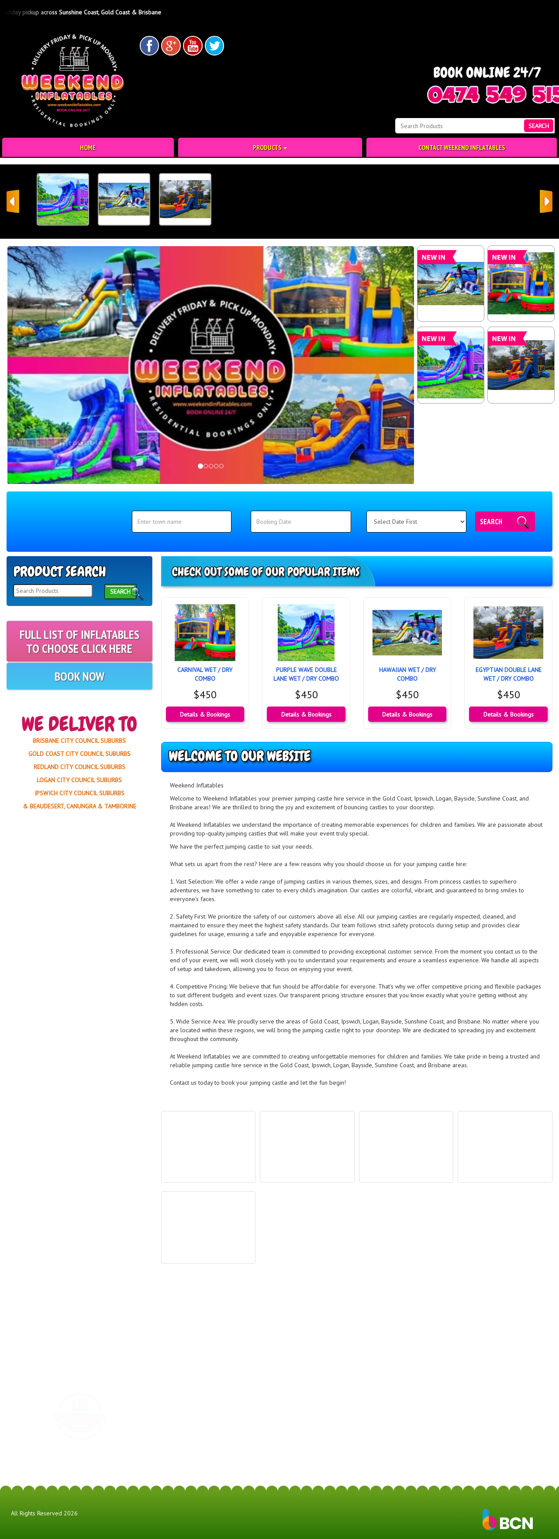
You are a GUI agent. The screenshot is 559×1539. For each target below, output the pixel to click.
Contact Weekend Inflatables (461, 147)
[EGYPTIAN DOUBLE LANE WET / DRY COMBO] (521, 365)
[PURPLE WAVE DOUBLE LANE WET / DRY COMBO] (450, 365)
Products (270, 147)
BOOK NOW (79, 688)
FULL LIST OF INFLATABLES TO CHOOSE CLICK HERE (79, 660)
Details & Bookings (205, 714)
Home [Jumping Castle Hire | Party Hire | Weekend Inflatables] (88, 147)
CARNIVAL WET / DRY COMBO (204, 674)
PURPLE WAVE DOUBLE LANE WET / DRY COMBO (306, 674)
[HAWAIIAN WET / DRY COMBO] (450, 283)
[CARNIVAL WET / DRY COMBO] (521, 283)
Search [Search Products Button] (538, 126)
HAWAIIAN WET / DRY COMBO (407, 674)
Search (491, 521)
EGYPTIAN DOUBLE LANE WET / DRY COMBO (509, 674)
